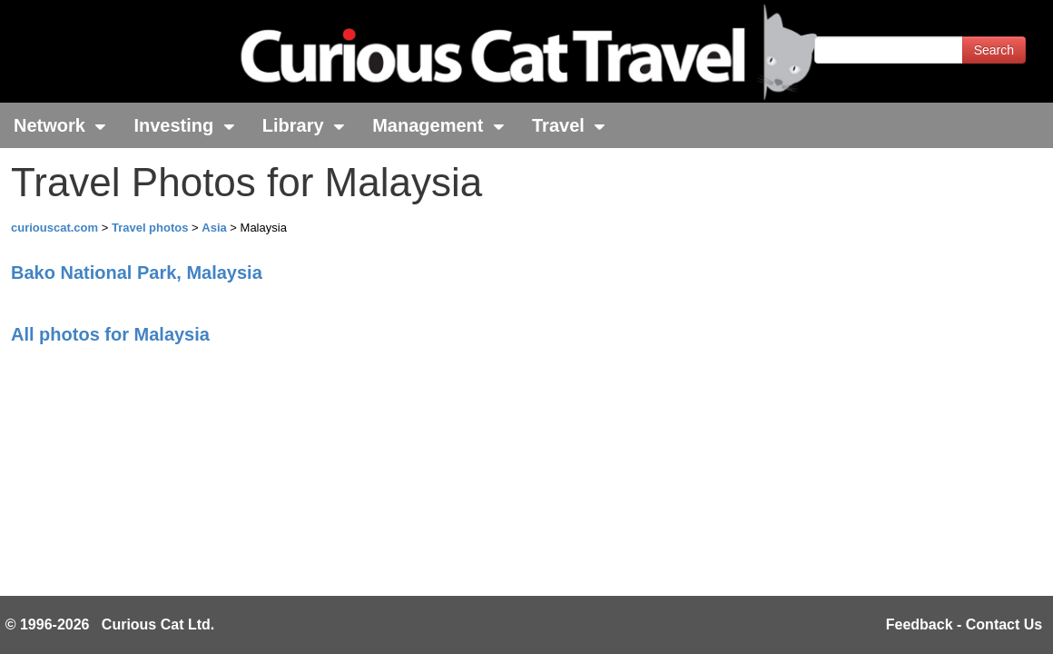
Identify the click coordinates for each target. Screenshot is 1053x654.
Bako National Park (136, 272)
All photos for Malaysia (110, 334)
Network (60, 125)
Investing (183, 125)
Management (438, 125)
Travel (568, 125)
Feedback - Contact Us (964, 624)
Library (303, 125)
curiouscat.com (54, 227)
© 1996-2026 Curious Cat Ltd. (110, 624)
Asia (216, 227)
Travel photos (152, 227)
